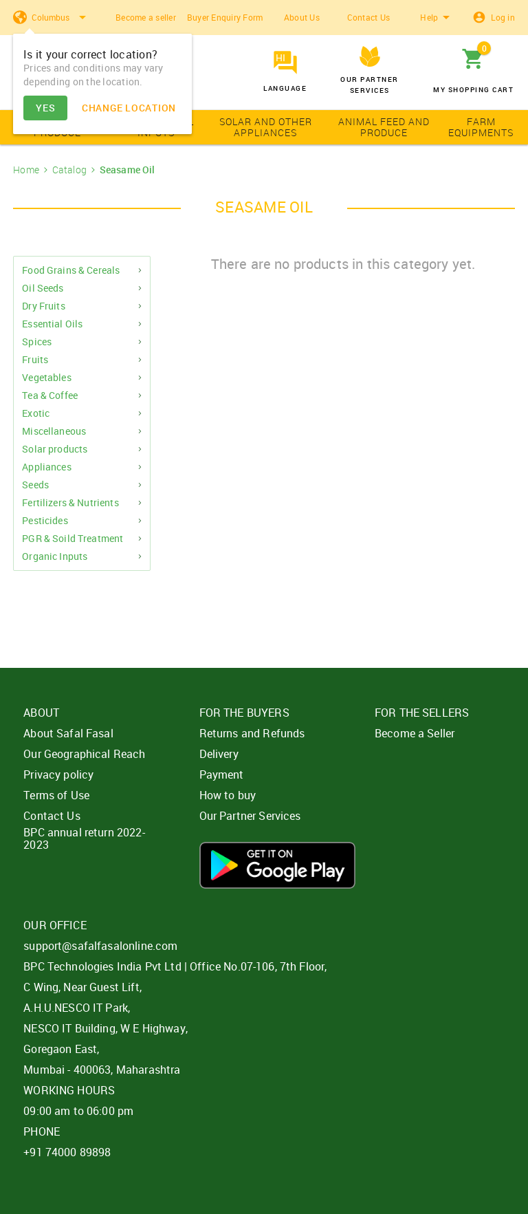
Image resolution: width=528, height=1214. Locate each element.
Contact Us (368, 17)
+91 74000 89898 (67, 1152)
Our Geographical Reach (84, 754)
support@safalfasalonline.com (100, 946)
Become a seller (146, 17)
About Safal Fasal (68, 733)
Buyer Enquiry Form (225, 17)
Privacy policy (58, 774)
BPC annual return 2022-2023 (83, 838)
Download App (277, 865)
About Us (302, 17)
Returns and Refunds (252, 733)
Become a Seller (414, 733)
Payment (221, 774)
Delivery (219, 754)
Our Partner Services (250, 816)
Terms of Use (56, 795)
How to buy (227, 795)
